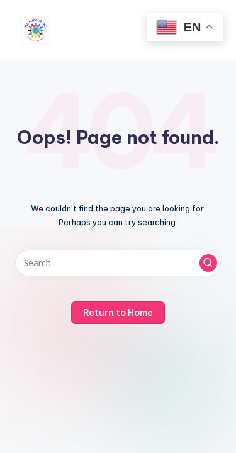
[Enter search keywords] (118, 263)
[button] (208, 263)
